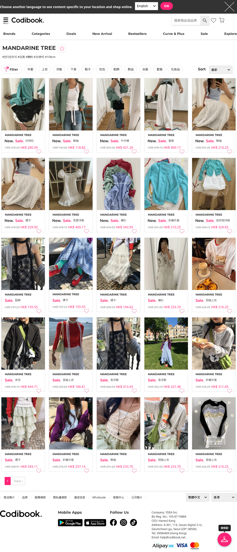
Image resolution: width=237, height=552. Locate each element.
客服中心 (118, 497)
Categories (41, 34)
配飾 (117, 69)
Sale (204, 34)
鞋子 (88, 69)
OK (166, 6)
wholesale (99, 497)
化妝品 (175, 69)
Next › (18, 481)
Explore (230, 34)
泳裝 (145, 69)
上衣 (45, 69)
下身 (74, 69)
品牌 (25, 497)
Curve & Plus (173, 34)
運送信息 (79, 497)
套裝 (160, 69)
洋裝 (59, 69)
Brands (9, 34)
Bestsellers (137, 34)
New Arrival (102, 34)
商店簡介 (9, 497)
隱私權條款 (60, 497)
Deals (71, 34)
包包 (102, 69)
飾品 (131, 69)
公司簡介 (136, 497)
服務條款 (40, 497)
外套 (31, 69)
